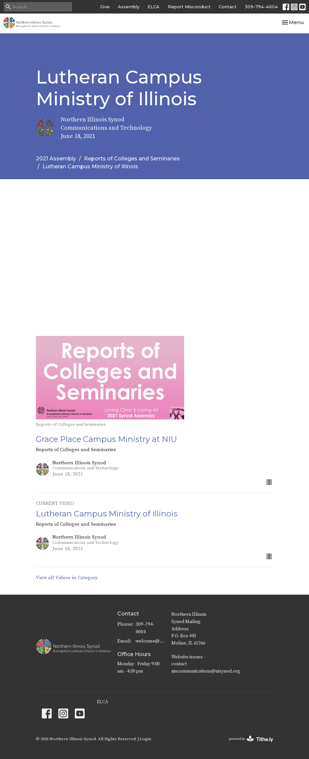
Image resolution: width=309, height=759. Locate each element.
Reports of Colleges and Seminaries (132, 158)
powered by (251, 739)
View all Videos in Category (67, 578)
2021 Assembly (56, 158)
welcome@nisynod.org (150, 641)
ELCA (153, 6)
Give (105, 6)
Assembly (128, 6)
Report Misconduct (189, 6)
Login (145, 739)
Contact (228, 6)
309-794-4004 (261, 6)
